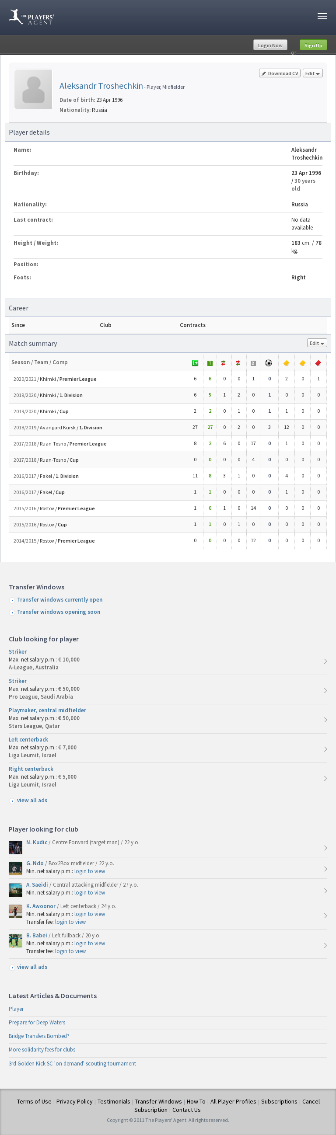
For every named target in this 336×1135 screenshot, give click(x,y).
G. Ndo (35, 863)
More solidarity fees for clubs (42, 1049)
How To (196, 1101)
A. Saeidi (37, 884)
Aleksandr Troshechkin (101, 85)
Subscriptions (279, 1101)
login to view (89, 871)
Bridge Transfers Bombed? (39, 1036)
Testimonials (114, 1101)
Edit (312, 73)
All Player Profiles (233, 1101)
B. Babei (37, 935)
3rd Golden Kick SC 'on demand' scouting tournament (72, 1063)
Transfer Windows (158, 1101)
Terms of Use (34, 1101)
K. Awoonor (41, 906)
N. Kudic (37, 842)
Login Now (270, 45)
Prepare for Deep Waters (37, 1022)
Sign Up (313, 45)
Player (16, 1009)
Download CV (280, 73)
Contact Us (186, 1110)
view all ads (32, 800)
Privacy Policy (74, 1101)
